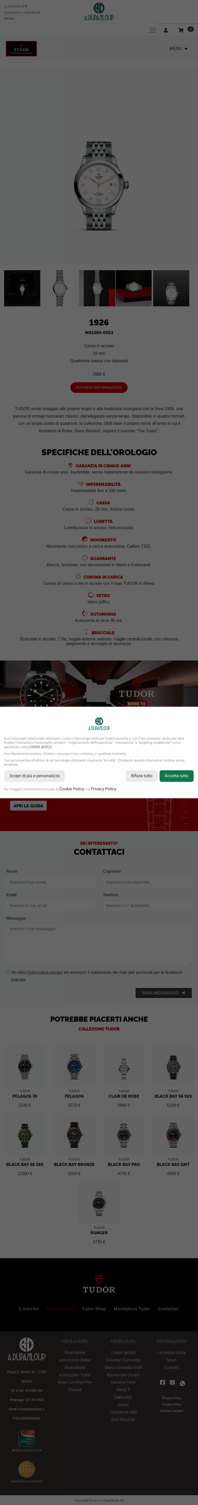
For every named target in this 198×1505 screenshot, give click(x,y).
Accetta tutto (176, 775)
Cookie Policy (71, 789)
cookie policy (40, 746)
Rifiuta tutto (141, 775)
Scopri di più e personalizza (35, 775)
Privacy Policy (103, 789)
